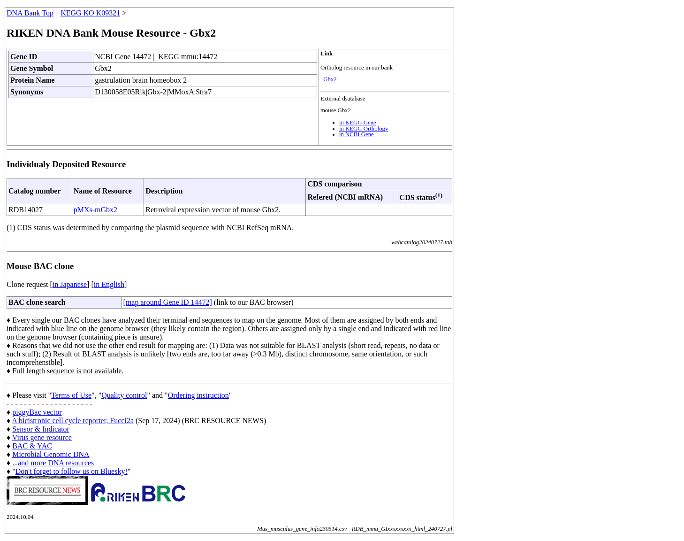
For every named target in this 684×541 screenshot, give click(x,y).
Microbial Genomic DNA (50, 454)
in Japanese (70, 284)
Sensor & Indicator (40, 429)
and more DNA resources (56, 463)
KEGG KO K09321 (90, 13)
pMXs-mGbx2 (95, 210)
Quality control (124, 395)
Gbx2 (329, 79)
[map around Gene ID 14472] (167, 302)
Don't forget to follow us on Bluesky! (71, 471)
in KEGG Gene (357, 122)
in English (109, 284)
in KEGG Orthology (363, 128)
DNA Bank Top (30, 13)
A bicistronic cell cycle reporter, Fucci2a (73, 421)
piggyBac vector (36, 412)
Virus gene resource (42, 437)
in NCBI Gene (356, 134)
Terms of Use (71, 395)
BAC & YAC (32, 446)
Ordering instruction (198, 395)
